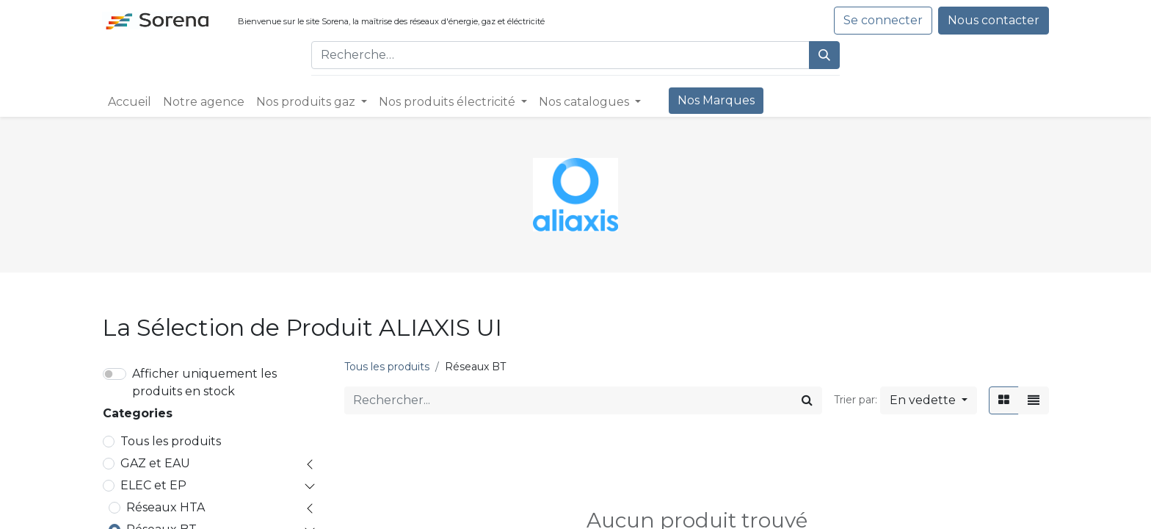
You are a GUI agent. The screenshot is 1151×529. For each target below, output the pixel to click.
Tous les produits (170, 441)
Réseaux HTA (165, 507)
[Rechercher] (824, 55)
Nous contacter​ (993, 20)
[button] (928, 400)
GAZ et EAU (155, 463)
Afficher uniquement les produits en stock (204, 382)
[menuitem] (129, 102)
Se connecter (883, 20)
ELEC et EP (153, 485)
